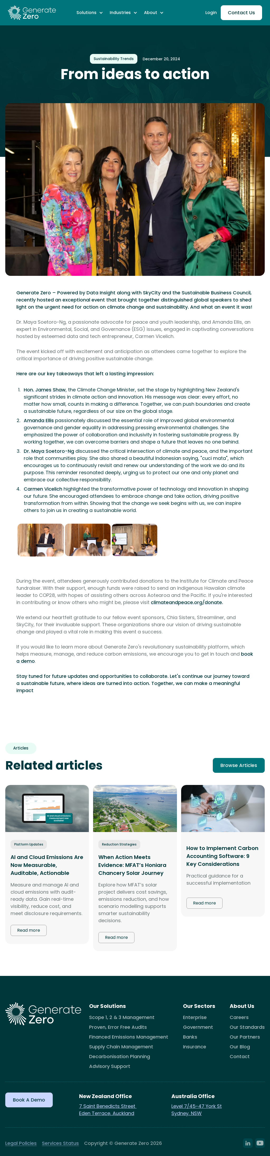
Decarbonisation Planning (119, 1056)
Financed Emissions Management (128, 1037)
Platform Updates (28, 844)
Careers (239, 1017)
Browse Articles (238, 765)
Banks (190, 1037)
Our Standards (247, 1027)
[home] (32, 13)
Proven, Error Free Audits (118, 1027)
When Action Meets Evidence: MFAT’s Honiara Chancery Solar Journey (132, 865)
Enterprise (195, 1017)
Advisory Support (109, 1066)
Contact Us (241, 12)
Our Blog (240, 1046)
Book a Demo (29, 1099)
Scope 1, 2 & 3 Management (122, 1017)
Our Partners (245, 1037)
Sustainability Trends (114, 58)
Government (198, 1027)
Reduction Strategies (119, 844)
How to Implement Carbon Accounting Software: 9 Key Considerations (222, 856)
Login (211, 13)
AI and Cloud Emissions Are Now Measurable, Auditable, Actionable (47, 865)
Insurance (194, 1046)
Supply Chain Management (121, 1046)
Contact (240, 1056)
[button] (89, 12)
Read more (28, 930)
